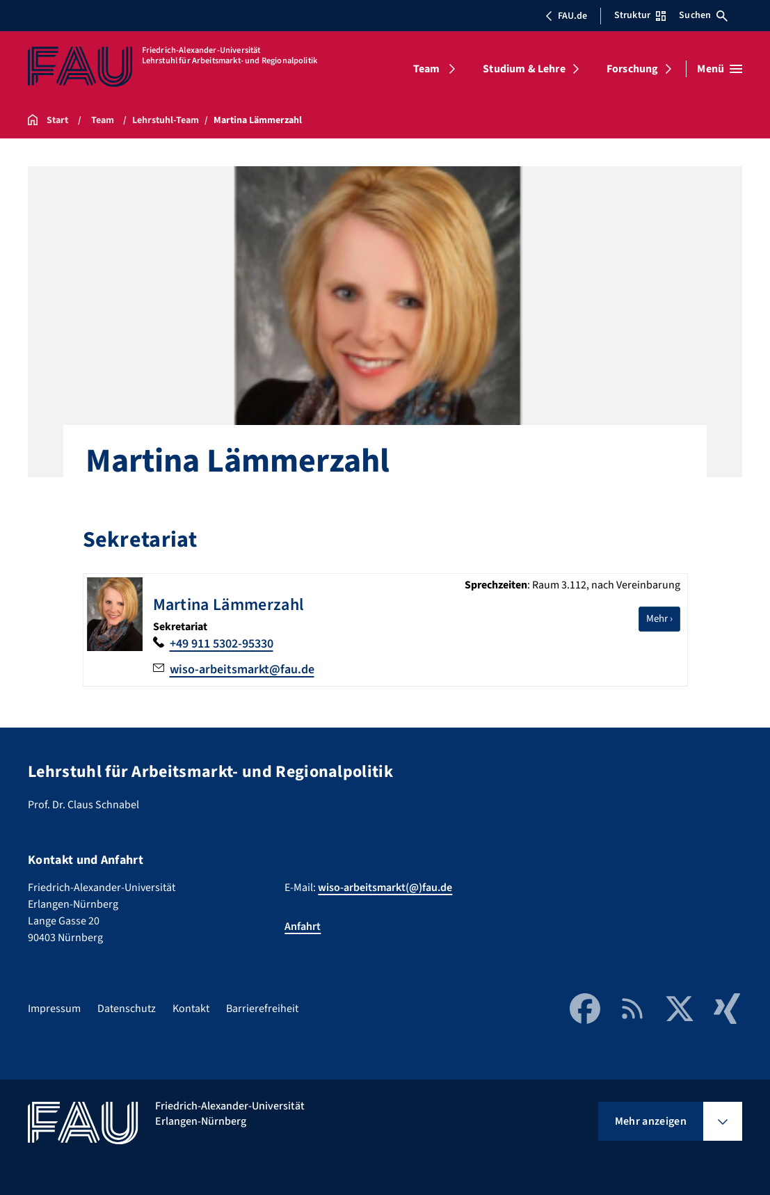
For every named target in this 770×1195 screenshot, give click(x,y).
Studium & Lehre (524, 69)
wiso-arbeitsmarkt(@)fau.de (385, 887)
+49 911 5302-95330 (221, 643)
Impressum (54, 1008)
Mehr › (663, 618)
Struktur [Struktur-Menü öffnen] (640, 15)
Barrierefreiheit (262, 1008)
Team (426, 69)
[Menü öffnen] (719, 69)
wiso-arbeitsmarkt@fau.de (242, 669)
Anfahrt (302, 926)
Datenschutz (126, 1008)
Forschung (632, 69)
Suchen (703, 15)
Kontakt (191, 1008)
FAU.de (566, 16)
